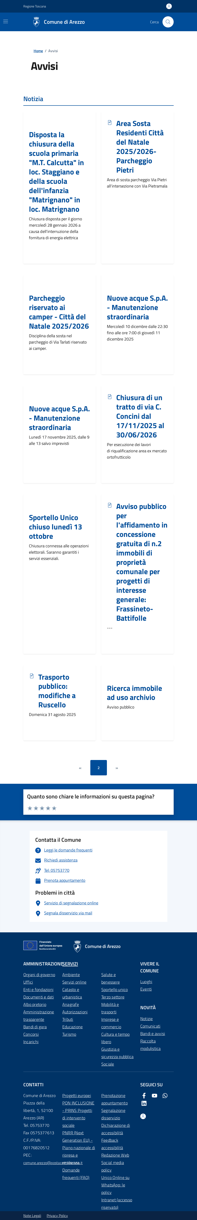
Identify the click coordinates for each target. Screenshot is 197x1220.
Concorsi (31, 1034)
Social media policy (112, 1166)
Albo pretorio (34, 1004)
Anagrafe (70, 1004)
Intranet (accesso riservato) (116, 1203)
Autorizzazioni (75, 1012)
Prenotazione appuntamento (114, 1099)
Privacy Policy (57, 1215)
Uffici (28, 982)
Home (38, 51)
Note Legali (32, 1215)
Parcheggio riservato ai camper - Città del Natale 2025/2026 (59, 312)
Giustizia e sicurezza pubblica (117, 1053)
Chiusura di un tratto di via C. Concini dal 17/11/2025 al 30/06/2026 (140, 416)
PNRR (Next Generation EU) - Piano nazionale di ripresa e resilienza (78, 1148)
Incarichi (31, 1042)
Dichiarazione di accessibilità (115, 1129)
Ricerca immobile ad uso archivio (134, 693)
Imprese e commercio (111, 1023)
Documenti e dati (38, 997)
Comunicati (150, 1026)
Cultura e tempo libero (115, 1038)
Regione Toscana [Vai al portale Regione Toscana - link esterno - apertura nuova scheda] (34, 6)
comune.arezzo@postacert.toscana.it (53, 1162)
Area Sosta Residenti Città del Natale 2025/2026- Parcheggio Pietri (140, 147)
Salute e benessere (110, 978)
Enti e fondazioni (38, 989)
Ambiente (71, 974)
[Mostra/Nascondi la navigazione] (5, 21)
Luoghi (146, 981)
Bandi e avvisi (152, 1033)
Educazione (72, 1027)
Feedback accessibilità (112, 1144)
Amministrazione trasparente (38, 1015)
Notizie (146, 1019)
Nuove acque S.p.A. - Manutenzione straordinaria (137, 307)
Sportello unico (114, 989)
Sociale (107, 1064)
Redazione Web (115, 1155)
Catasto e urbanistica (72, 993)
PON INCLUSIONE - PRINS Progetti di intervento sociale (78, 1114)
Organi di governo (39, 974)
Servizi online (74, 982)
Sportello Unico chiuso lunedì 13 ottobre (55, 527)
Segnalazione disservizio (113, 1114)
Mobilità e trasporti (110, 1008)
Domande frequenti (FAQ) (76, 1174)
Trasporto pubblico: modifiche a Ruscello (57, 691)
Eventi (146, 989)
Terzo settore (112, 997)
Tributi (67, 1019)
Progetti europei (76, 1095)
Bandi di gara (35, 1027)
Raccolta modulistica (150, 1045)
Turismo (69, 1034)
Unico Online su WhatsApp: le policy (115, 1185)
